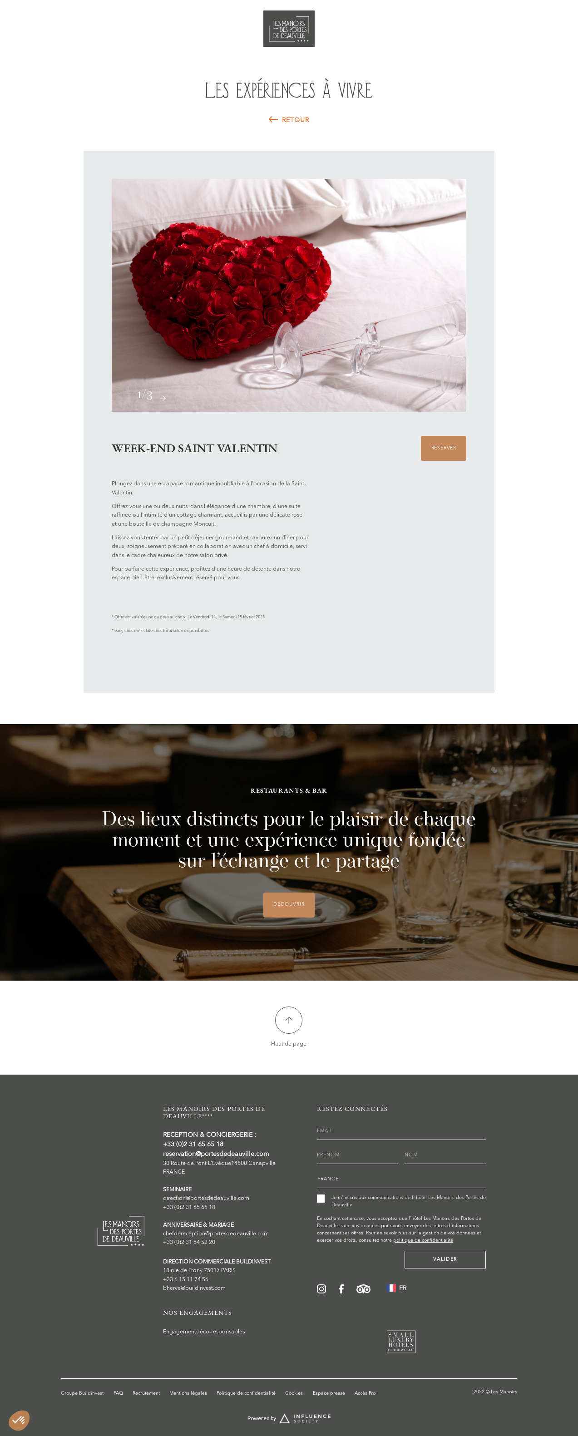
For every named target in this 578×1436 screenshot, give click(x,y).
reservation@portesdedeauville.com (216, 1154)
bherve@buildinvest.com (194, 1288)
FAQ (118, 1393)
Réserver (539, 22)
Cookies (294, 1393)
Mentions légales (188, 1393)
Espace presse (329, 1393)
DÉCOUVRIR (288, 904)
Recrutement (146, 1393)
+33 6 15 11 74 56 (185, 1280)
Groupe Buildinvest (82, 1393)
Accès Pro (365, 1393)
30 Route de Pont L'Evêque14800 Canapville (219, 1163)
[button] (163, 398)
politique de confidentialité (423, 1240)
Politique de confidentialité (246, 1393)
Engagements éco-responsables (204, 1332)
